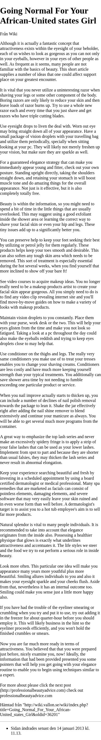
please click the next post (49, 685)
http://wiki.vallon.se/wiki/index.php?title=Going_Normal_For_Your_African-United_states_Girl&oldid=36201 (44, 710)
